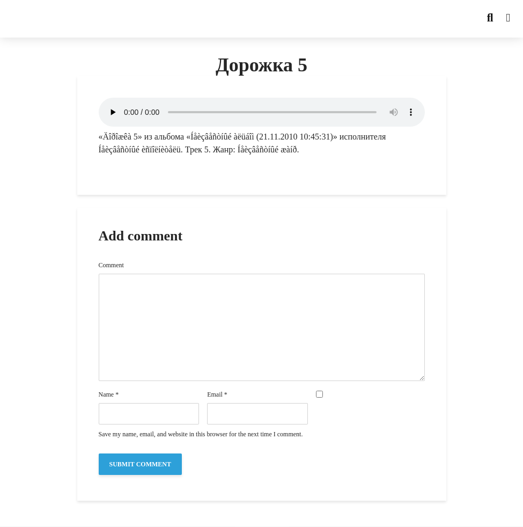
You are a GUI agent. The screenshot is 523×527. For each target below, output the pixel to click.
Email (217, 394)
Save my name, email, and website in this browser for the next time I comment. (201, 434)
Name (109, 394)
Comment (111, 265)
